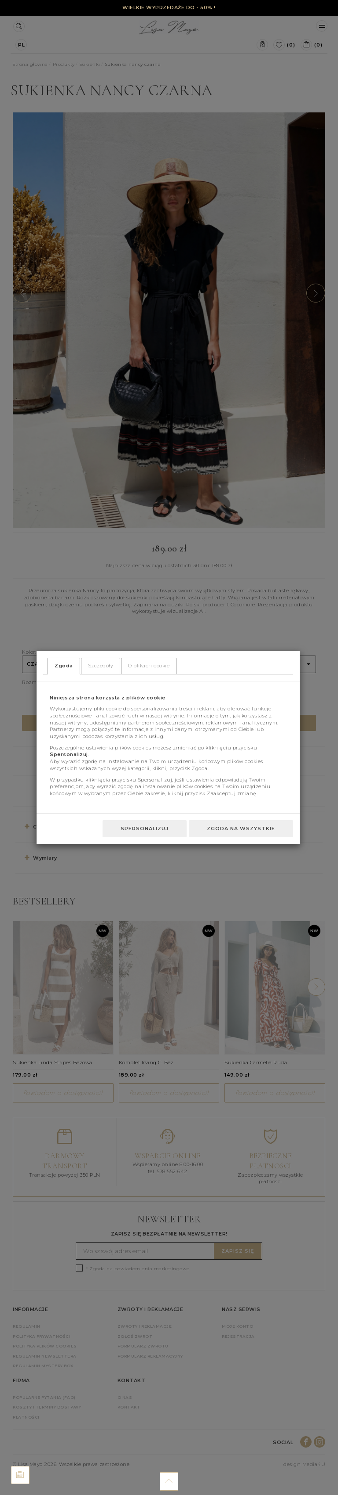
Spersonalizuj (145, 828)
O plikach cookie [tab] (148, 666)
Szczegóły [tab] (101, 666)
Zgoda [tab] (64, 666)
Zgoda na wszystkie (241, 828)
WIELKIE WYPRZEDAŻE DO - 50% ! (169, 7)
